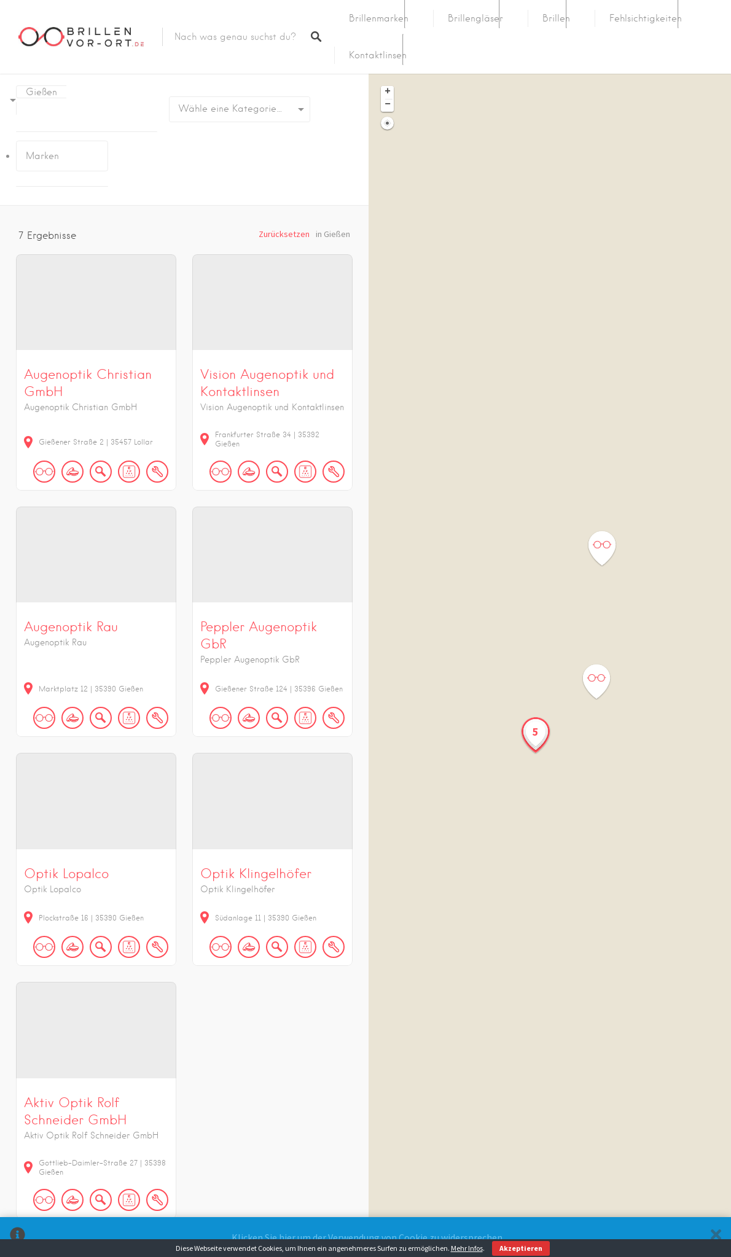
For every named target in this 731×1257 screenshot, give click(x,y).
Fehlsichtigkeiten (645, 18)
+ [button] (388, 92)
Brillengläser (475, 18)
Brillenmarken (378, 18)
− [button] (388, 105)
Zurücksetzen (284, 233)
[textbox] (240, 109)
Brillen (556, 18)
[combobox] (239, 109)
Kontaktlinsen (378, 55)
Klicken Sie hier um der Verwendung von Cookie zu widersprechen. (368, 1237)
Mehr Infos (467, 1248)
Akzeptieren (520, 1248)
